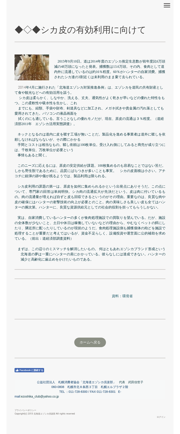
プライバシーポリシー (25, 410)
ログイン (161, 417)
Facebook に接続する (29, 370)
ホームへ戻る (90, 342)
